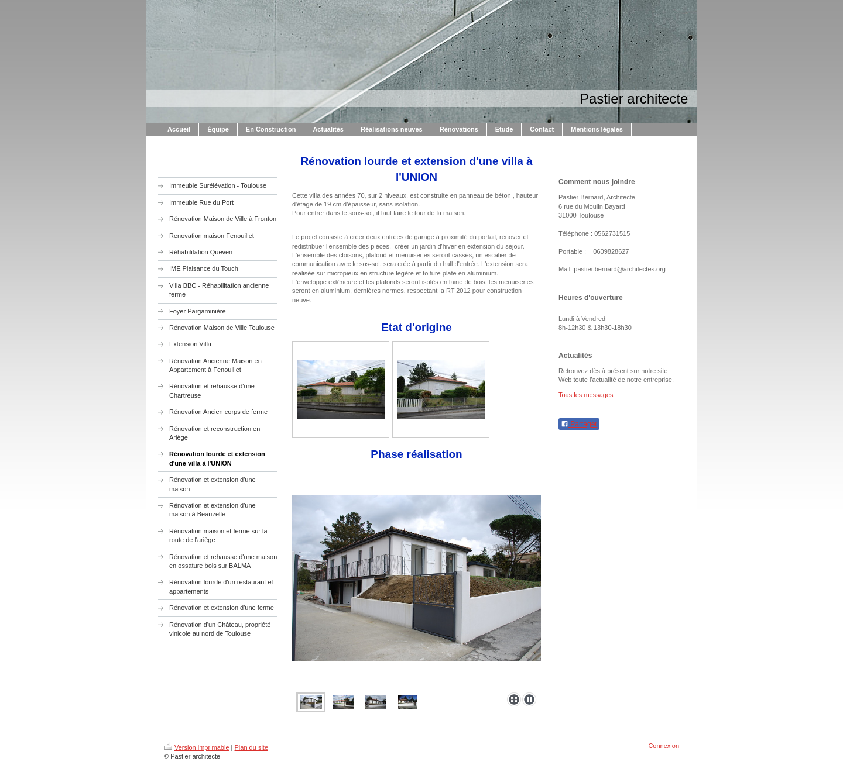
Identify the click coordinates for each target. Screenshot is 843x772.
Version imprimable (196, 747)
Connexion (663, 745)
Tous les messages (586, 394)
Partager (579, 424)
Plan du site (251, 747)
